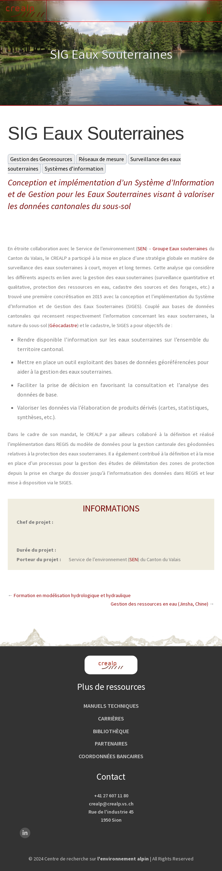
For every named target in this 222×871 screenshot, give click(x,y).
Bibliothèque (111, 731)
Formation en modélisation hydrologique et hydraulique (72, 595)
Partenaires (111, 743)
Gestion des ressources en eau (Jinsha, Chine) (159, 604)
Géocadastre (63, 325)
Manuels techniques (111, 705)
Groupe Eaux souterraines (180, 248)
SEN (141, 248)
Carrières (111, 718)
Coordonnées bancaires (111, 756)
